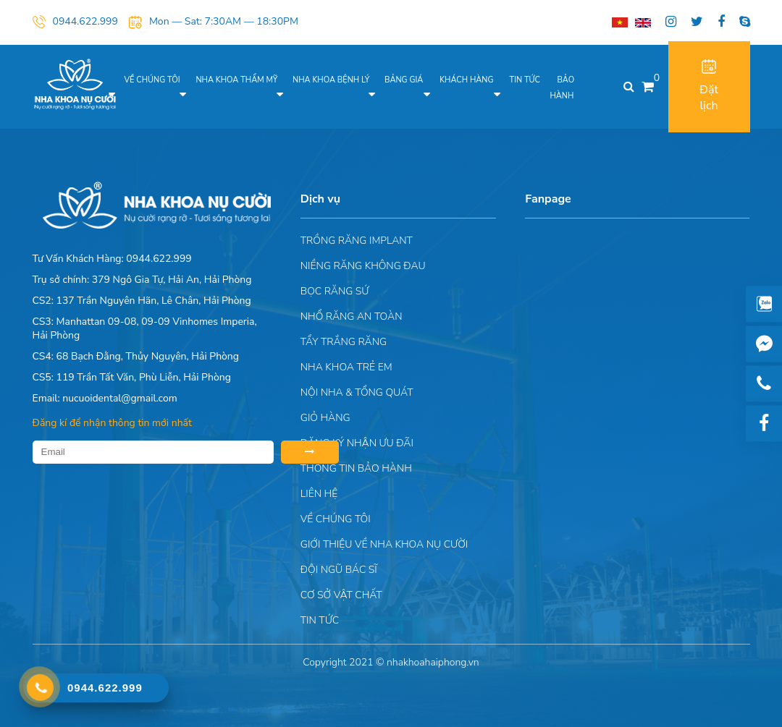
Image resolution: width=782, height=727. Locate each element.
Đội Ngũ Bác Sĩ (338, 570)
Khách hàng (466, 80)
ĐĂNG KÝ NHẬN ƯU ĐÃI (356, 443)
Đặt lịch (708, 86)
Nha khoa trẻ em (346, 367)
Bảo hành (562, 88)
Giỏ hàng (325, 418)
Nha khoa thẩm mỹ (236, 80)
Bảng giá (403, 80)
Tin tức (525, 80)
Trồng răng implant (356, 240)
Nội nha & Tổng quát (356, 392)
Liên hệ (318, 494)
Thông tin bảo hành (356, 468)
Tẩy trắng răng (343, 342)
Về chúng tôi (152, 80)
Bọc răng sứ (334, 291)
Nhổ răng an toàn (351, 316)
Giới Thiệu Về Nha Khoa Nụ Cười (384, 544)
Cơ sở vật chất (341, 595)
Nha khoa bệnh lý (331, 80)
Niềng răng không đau (363, 266)
